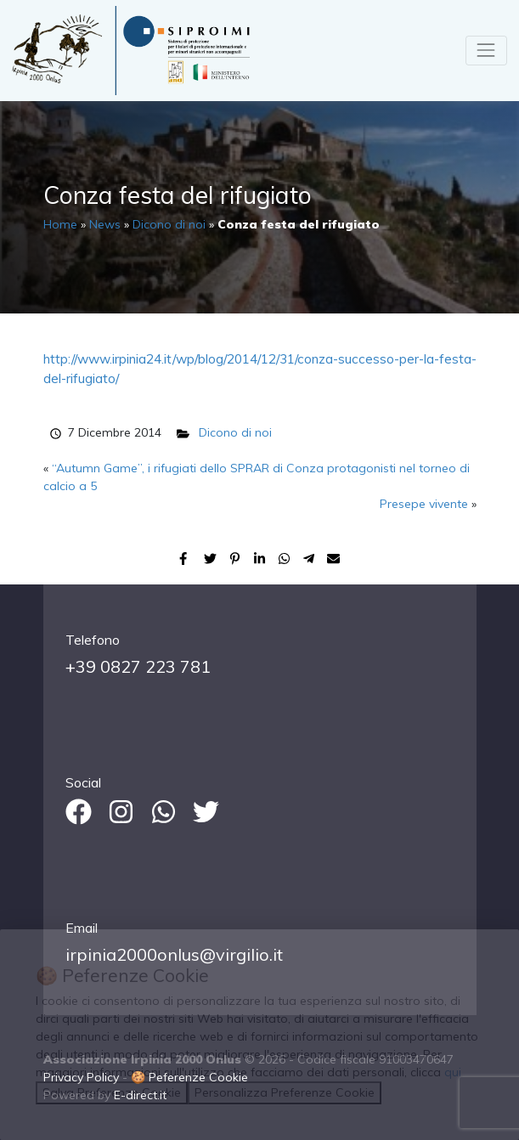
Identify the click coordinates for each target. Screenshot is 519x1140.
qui (452, 1072)
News (105, 224)
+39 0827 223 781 (138, 666)
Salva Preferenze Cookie (111, 1092)
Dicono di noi (169, 224)
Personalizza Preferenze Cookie (285, 1092)
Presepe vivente (424, 503)
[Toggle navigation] (486, 50)
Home (60, 224)
